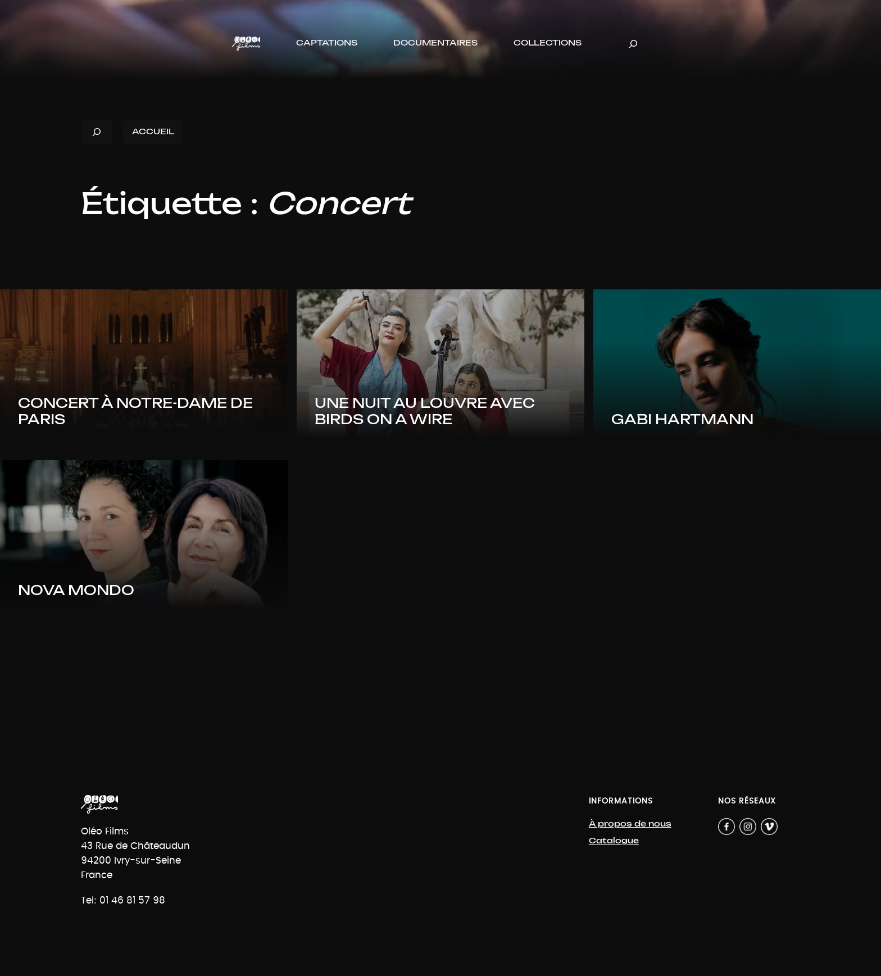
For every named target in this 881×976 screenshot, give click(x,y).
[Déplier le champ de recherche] (633, 43)
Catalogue (614, 841)
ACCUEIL (153, 132)
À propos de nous (630, 824)
